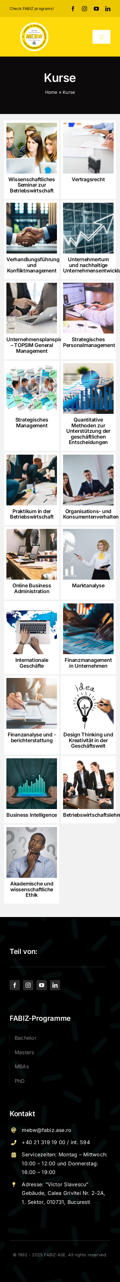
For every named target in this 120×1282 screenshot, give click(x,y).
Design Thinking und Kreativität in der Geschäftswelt (88, 740)
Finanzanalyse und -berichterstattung (32, 737)
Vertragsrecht (88, 179)
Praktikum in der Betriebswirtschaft (32, 514)
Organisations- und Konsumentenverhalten (91, 514)
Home (51, 92)
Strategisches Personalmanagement (89, 342)
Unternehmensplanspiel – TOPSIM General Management (34, 345)
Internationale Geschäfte (31, 663)
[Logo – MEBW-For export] (34, 24)
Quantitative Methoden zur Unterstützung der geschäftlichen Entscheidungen (88, 430)
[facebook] (73, 8)
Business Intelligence (31, 815)
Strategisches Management (31, 422)
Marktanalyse (88, 585)
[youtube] (96, 8)
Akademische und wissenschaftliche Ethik (31, 889)
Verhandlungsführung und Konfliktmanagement (32, 265)
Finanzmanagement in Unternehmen (88, 663)
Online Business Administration (31, 588)
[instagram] (84, 8)
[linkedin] (107, 8)
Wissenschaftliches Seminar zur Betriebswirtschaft (31, 185)
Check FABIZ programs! (32, 8)
